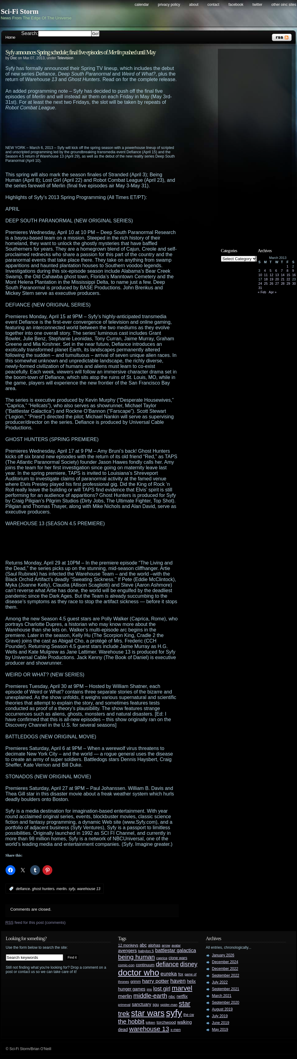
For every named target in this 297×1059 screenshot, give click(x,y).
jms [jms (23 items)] (149, 989)
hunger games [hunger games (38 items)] (132, 989)
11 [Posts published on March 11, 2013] (266, 275)
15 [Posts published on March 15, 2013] (288, 275)
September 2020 (225, 1002)
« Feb (262, 292)
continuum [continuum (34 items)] (145, 965)
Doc (13, 58)
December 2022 (225, 969)
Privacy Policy (169, 4)
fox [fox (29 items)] (180, 974)
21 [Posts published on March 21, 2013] (283, 279)
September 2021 (225, 989)
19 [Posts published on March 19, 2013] (271, 279)
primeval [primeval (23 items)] (124, 1004)
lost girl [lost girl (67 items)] (162, 989)
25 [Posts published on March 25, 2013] (266, 283)
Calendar (142, 4)
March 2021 (221, 996)
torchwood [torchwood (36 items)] (166, 1022)
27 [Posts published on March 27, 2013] (277, 283)
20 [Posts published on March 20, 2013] (277, 279)
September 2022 (225, 975)
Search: (29, 33)
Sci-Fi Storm (20, 11)
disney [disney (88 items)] (188, 964)
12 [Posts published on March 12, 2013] (271, 275)
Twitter (257, 4)
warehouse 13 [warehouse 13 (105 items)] (149, 1028)
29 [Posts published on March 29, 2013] (288, 283)
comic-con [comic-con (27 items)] (126, 965)
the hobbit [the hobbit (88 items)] (131, 1021)
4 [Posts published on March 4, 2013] (265, 270)
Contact (213, 4)
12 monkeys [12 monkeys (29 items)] (128, 945)
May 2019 (220, 1029)
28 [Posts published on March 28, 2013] (283, 283)
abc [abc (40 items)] (143, 945)
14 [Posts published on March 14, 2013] (283, 275)
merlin (61, 889)
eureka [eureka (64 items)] (169, 974)
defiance (23, 889)
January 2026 (223, 955)
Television (65, 58)
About (194, 4)
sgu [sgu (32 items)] (156, 1004)
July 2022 (220, 982)
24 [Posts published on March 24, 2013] (260, 283)
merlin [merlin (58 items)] (125, 996)
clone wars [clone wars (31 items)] (178, 958)
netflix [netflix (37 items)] (182, 996)
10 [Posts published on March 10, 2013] (260, 275)
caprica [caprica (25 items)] (161, 958)
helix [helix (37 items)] (191, 981)
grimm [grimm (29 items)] (135, 981)
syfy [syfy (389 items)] (174, 1013)
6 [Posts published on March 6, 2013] (276, 270)
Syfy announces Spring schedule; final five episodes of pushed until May (81, 52)
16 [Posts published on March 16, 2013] (294, 275)
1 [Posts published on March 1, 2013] (287, 266)
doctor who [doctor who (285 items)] (138, 972)
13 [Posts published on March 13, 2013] (277, 275)
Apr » (272, 292)
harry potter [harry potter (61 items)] (155, 981)
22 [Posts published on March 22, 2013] (288, 279)
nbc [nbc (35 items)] (172, 996)
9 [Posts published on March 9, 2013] (293, 270)
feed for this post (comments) (36, 922)
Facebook (235, 4)
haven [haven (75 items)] (178, 981)
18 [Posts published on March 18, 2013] (266, 279)
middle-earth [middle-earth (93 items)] (150, 995)
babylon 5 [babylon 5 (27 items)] (146, 951)
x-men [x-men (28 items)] (176, 1030)
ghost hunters (43, 889)
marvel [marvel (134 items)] (182, 988)
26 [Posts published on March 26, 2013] (271, 283)
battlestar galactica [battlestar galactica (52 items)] (175, 950)
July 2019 (220, 1016)
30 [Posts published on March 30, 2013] (294, 283)
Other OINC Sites (283, 4)
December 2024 (225, 962)
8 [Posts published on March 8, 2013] (287, 270)
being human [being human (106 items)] (136, 956)
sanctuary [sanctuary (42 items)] (141, 1004)
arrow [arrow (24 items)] (166, 945)
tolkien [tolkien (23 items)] (150, 1022)
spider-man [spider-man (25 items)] (169, 1004)
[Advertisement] (104, 127)
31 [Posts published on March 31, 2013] (260, 288)
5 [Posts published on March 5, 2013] (270, 270)
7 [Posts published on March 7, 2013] (282, 270)
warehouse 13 (88, 889)
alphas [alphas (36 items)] (154, 945)
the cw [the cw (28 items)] (188, 1015)
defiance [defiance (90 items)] (167, 964)
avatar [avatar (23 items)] (176, 945)
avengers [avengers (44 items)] (127, 950)
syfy (72, 889)
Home (10, 37)
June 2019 (220, 1023)
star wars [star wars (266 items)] (148, 1013)
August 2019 (222, 1009)
